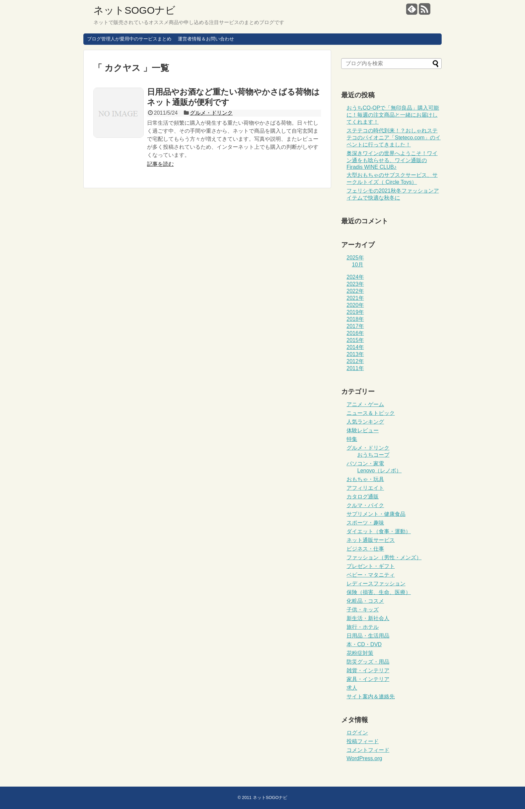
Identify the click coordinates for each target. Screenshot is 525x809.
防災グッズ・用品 (368, 662)
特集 (352, 439)
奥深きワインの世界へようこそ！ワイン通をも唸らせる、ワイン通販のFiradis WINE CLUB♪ (392, 160)
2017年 (355, 326)
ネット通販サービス (371, 540)
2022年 (355, 291)
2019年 (355, 312)
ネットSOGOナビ (134, 10)
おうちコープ (373, 455)
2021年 (355, 298)
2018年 (355, 319)
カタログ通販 (363, 496)
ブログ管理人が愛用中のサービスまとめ (129, 38)
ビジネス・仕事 (365, 549)
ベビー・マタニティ (371, 575)
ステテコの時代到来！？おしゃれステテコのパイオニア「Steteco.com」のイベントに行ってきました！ (394, 137)
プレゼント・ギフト (371, 566)
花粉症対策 (360, 653)
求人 (352, 688)
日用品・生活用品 (368, 636)
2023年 (355, 284)
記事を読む (160, 164)
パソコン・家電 (365, 463)
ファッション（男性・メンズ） (384, 557)
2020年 (355, 305)
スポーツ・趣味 (365, 523)
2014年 (355, 347)
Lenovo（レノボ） (379, 470)
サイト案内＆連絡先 (371, 696)
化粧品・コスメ (365, 601)
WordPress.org (364, 758)
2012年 (355, 361)
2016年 (355, 333)
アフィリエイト (365, 488)
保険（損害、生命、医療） (379, 592)
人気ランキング (365, 422)
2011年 (355, 368)
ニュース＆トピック (371, 413)
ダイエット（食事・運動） (379, 531)
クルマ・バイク (365, 505)
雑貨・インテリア (368, 670)
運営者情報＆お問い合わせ (206, 38)
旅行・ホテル (363, 627)
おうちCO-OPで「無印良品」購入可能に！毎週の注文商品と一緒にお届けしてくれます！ (393, 115)
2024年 (355, 277)
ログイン (357, 732)
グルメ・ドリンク (211, 113)
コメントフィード (368, 750)
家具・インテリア (368, 679)
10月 (357, 264)
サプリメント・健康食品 (376, 514)
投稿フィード (363, 741)
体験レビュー (363, 430)
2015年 (355, 340)
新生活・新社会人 (368, 618)
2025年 (355, 257)
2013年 (355, 354)
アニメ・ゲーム (365, 404)
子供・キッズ (363, 609)
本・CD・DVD (364, 644)
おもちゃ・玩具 (365, 479)
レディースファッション (376, 583)
